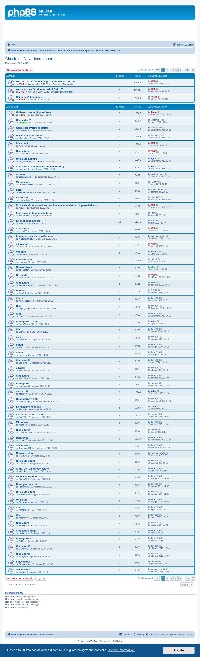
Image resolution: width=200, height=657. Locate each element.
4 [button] (176, 70)
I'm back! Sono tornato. (30, 476)
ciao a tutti (22, 391)
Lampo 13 (155, 414)
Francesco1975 (26, 285)
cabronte (154, 383)
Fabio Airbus (156, 135)
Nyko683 (154, 182)
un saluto (21, 174)
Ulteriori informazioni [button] (121, 650)
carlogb (22, 262)
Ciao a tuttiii (23, 360)
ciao (18, 337)
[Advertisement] (100, 30)
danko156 (155, 298)
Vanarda (23, 254)
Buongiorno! (23, 538)
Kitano (22, 99)
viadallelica (24, 130)
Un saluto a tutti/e (26, 158)
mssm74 (23, 425)
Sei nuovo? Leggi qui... (29, 97)
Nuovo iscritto (24, 453)
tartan (153, 321)
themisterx (24, 246)
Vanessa (21, 251)
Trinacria (23, 370)
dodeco (22, 386)
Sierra (21, 332)
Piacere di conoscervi (29, 135)
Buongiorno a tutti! (27, 399)
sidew (153, 213)
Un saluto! (22, 499)
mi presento (23, 197)
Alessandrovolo (157, 569)
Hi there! (21, 290)
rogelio (22, 355)
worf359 (22, 223)
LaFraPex (23, 363)
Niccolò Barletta (26, 239)
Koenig (22, 525)
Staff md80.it (24, 63)
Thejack (22, 409)
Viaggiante (24, 471)
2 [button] (167, 70)
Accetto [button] (179, 650)
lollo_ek (22, 556)
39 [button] (187, 70)
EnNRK (22, 293)
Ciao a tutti (22, 151)
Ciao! (19, 306)
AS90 (21, 541)
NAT (21, 146)
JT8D (21, 84)
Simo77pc (23, 324)
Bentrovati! (22, 437)
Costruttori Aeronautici (63, 84)
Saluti (19, 344)
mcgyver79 (24, 122)
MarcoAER (24, 479)
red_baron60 (25, 161)
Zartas (22, 572)
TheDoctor (24, 270)
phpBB (89, 641)
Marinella (23, 138)
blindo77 (23, 440)
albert (153, 267)
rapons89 (23, 518)
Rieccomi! (22, 143)
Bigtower (23, 502)
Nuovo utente (24, 267)
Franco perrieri (26, 192)
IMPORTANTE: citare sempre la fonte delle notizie (45, 81)
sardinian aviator (158, 236)
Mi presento (23, 182)
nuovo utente (24, 259)
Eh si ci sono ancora (28, 220)
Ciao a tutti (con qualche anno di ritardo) (40, 166)
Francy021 (24, 487)
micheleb (23, 533)
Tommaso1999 (26, 448)
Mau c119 (23, 347)
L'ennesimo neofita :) (28, 406)
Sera (19, 189)
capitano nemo (26, 177)
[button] (157, 70)
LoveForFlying (25, 401)
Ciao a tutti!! (23, 546)
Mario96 (22, 378)
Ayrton (153, 158)
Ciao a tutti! (23, 430)
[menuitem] (11, 45)
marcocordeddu (26, 169)
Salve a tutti (23, 445)
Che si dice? (23, 120)
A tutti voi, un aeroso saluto (32, 468)
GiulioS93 (23, 153)
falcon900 (23, 339)
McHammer (155, 120)
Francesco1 (24, 564)
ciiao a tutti (22, 244)
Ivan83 (22, 316)
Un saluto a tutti (25, 461)
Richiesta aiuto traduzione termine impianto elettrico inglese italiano (56, 205)
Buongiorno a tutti (27, 321)
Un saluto (21, 275)
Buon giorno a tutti (27, 484)
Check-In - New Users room (28, 59)
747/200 (20, 368)
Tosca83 (23, 394)
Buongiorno (23, 383)
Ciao (19, 313)
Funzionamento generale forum (34, 213)
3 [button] (171, 70)
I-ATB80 (22, 417)
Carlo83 (22, 463)
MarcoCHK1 (24, 215)
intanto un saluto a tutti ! (30, 414)
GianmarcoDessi (26, 432)
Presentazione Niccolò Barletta (34, 236)
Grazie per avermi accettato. (32, 127)
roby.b (22, 208)
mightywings (24, 308)
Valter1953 (24, 277)
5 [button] (180, 70)
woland (22, 494)
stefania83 (24, 200)
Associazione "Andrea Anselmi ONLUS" (39, 89)
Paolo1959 (24, 456)
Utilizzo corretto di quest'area (33, 112)
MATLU (22, 510)
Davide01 (23, 549)
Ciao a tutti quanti (26, 530)
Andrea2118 (24, 301)
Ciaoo (19, 298)
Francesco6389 (26, 184)
